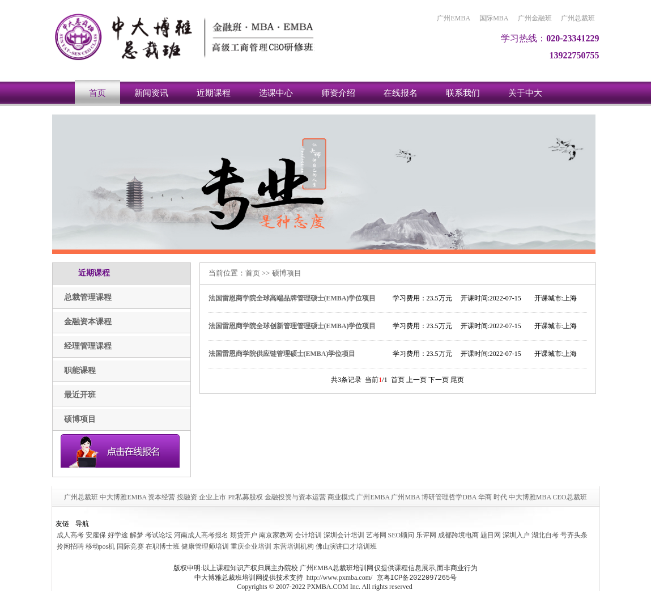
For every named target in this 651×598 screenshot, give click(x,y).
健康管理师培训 (205, 546)
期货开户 (243, 535)
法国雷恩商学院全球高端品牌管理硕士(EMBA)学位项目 (292, 298)
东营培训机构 (293, 546)
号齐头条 (574, 535)
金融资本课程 (88, 321)
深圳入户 (516, 535)
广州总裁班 (578, 18)
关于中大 (525, 92)
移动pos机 (101, 546)
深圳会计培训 (344, 535)
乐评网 (426, 535)
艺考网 (376, 535)
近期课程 (214, 92)
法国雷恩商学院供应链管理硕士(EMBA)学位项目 (282, 354)
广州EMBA (453, 18)
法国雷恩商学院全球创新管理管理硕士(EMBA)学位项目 (292, 326)
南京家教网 (276, 535)
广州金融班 (535, 18)
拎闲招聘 (70, 546)
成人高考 (70, 535)
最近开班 (80, 395)
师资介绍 (338, 92)
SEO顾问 (401, 535)
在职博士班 (163, 546)
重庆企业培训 (251, 546)
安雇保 (96, 535)
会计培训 (308, 535)
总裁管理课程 (88, 297)
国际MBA (493, 18)
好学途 (118, 535)
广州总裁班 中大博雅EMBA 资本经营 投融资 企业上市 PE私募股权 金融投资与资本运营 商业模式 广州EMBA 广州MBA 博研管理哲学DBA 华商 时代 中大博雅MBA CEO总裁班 (325, 497)
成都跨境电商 (458, 535)
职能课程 (80, 370)
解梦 (136, 535)
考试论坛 (158, 535)
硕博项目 (80, 419)
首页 (97, 92)
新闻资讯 (151, 92)
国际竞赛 (130, 546)
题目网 (490, 535)
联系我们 (463, 92)
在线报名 (401, 92)
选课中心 (276, 92)
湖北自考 (545, 535)
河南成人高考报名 (201, 535)
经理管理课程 (88, 346)
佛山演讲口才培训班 (346, 546)
